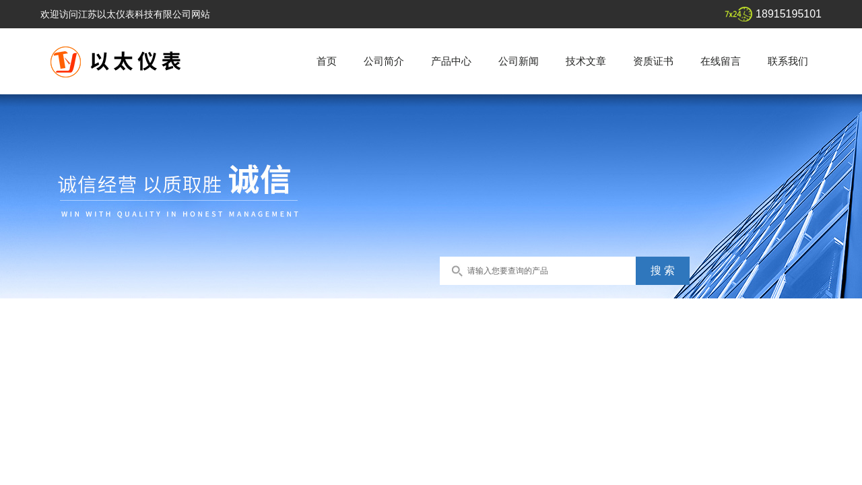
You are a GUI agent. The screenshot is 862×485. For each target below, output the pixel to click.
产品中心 (451, 61)
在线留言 (720, 61)
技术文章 (586, 61)
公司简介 (384, 61)
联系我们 (788, 61)
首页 (327, 61)
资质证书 (653, 61)
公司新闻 (518, 61)
